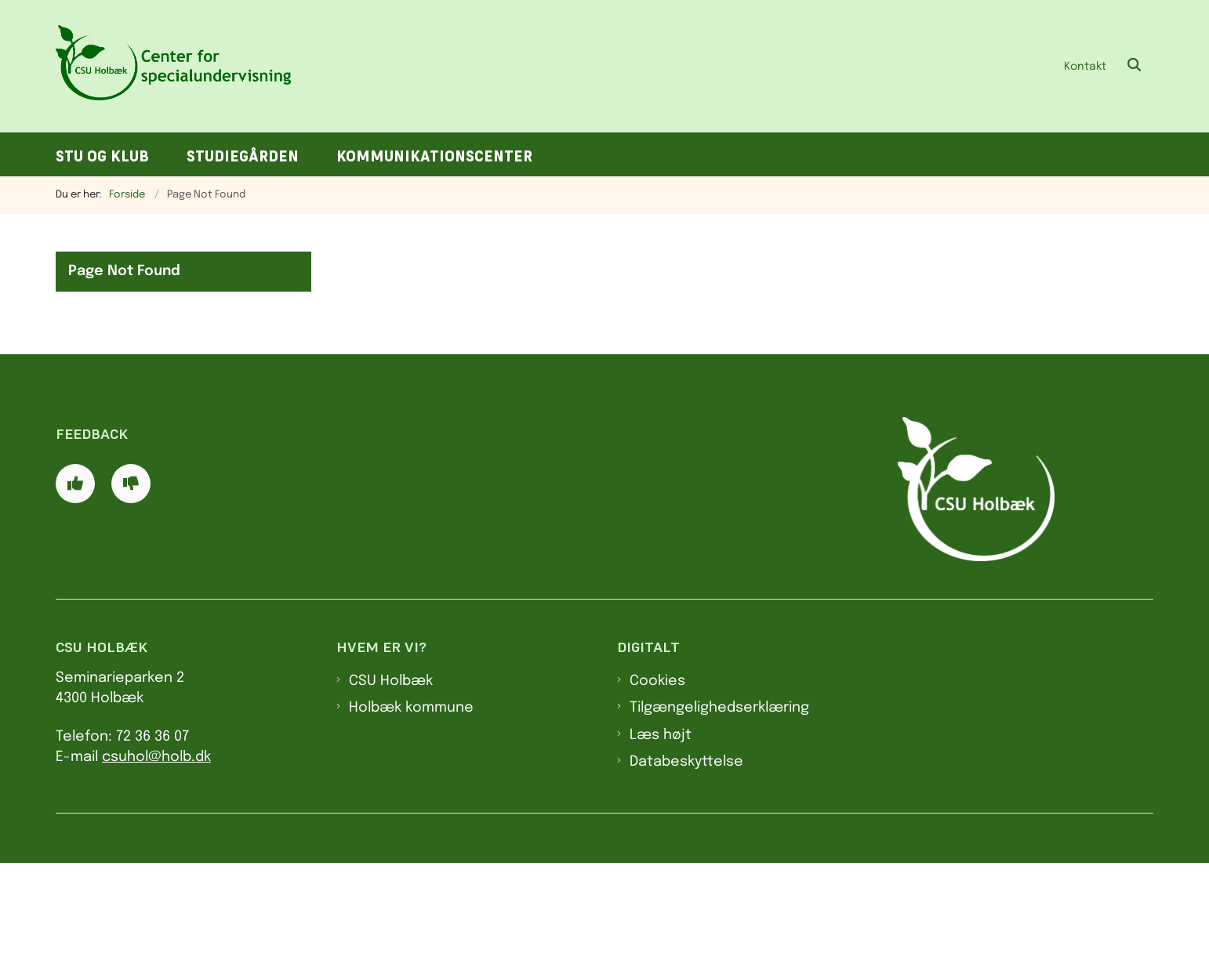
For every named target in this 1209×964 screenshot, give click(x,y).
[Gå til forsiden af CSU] (173, 66)
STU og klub (102, 156)
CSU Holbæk (391, 782)
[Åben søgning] (1134, 66)
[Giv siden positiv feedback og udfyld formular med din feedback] (75, 584)
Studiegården (243, 156)
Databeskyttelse (686, 863)
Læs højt (661, 835)
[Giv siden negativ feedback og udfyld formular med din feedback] (131, 584)
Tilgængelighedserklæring (719, 809)
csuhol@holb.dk (156, 858)
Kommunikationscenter (434, 156)
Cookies (657, 782)
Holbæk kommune (411, 809)
